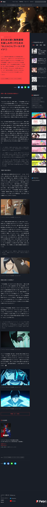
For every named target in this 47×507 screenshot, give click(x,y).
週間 (37, 45)
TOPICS (21, 1)
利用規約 (2, 500)
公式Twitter (3, 445)
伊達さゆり (42, 101)
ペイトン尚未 (35, 107)
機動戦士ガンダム (35, 105)
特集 (4, 5)
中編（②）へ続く (15, 414)
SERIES (32, 1)
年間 (44, 45)
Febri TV (26, 1)
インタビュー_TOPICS (13, 78)
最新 (33, 45)
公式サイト (3, 443)
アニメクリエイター (36, 101)
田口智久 (19, 78)
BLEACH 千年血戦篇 (5, 78)
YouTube (14, 501)
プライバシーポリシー (4, 498)
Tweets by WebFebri (36, 180)
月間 (41, 45)
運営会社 (2, 502)
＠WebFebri (14, 498)
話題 (40, 105)
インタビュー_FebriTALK (36, 99)
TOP (1, 5)
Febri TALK (15, 1)
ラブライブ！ (41, 107)
